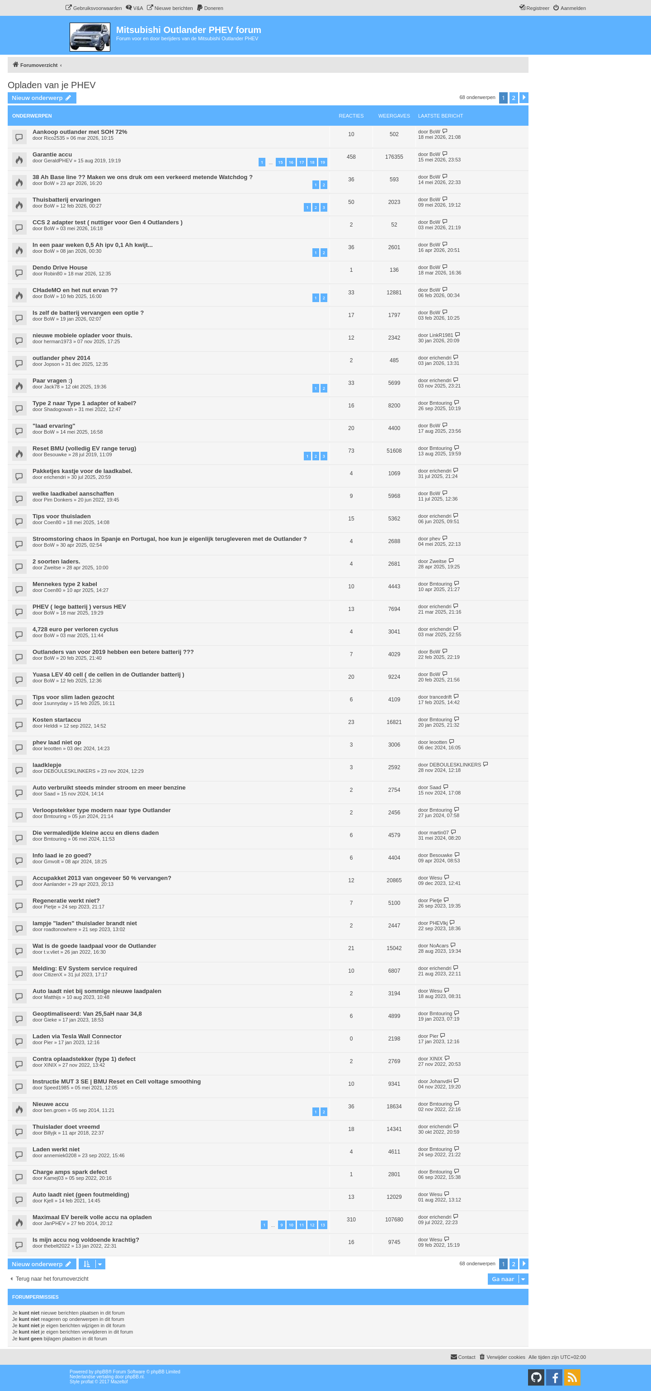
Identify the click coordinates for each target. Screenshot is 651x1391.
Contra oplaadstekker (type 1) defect (84, 1058)
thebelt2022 (57, 1246)
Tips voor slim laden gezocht (73, 697)
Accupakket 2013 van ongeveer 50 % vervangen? (102, 878)
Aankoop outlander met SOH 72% (80, 131)
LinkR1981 (441, 335)
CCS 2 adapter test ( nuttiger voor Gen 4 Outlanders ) (108, 222)
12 (312, 1225)
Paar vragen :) (52, 380)
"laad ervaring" (54, 425)
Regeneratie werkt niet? (66, 900)
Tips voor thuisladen (62, 516)
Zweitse (52, 567)
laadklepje (47, 765)
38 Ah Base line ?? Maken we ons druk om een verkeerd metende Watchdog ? (143, 177)
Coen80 (52, 522)
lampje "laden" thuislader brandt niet (85, 923)
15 (280, 162)
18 (312, 162)
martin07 (439, 832)
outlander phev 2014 (61, 358)
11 (301, 1225)
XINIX (50, 1065)
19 (323, 162)
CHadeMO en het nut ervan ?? (75, 290)
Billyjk (50, 1133)
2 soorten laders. (56, 561)
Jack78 (52, 386)
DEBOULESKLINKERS (69, 771)
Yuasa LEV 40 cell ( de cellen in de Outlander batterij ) (108, 674)
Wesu (435, 877)
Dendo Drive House (60, 267)
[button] (523, 97)
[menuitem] (93, 8)
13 (323, 1225)
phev (434, 538)
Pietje (50, 906)
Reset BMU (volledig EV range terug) (84, 448)
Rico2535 (54, 138)
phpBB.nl (134, 1376)
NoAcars (438, 945)
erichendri (440, 357)
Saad (50, 793)
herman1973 (58, 341)
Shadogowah (58, 409)
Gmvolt (52, 861)
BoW (434, 131)
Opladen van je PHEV (52, 85)
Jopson (52, 364)
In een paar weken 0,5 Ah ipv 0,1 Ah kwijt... (93, 244)
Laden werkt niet (56, 1149)
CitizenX (53, 974)
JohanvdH (440, 1081)
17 (301, 162)
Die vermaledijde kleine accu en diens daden (96, 832)
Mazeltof (119, 1381)
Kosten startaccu (57, 719)
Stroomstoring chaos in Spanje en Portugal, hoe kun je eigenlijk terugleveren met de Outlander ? (170, 538)
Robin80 (53, 273)
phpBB (101, 1371)
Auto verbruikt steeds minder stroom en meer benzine (109, 787)
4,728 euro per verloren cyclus (75, 629)
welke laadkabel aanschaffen (73, 493)
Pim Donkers (58, 499)
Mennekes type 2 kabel (65, 584)
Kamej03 (53, 1178)
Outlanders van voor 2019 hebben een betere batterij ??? (113, 651)
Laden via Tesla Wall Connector (77, 1036)
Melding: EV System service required (85, 968)
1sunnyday (56, 703)
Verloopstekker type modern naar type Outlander (102, 810)
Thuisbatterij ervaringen (66, 199)
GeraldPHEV (58, 160)
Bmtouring (440, 403)
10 (291, 1225)
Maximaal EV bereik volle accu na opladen (92, 1217)
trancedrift (440, 697)
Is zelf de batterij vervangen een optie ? (88, 312)
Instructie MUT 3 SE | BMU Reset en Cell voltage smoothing (117, 1081)
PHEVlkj (438, 923)
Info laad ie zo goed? (62, 855)
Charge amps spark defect (70, 1172)
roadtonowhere (60, 929)
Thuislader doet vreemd (66, 1126)
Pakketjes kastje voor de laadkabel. (82, 471)
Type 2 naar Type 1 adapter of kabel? (85, 403)
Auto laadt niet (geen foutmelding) (81, 1194)
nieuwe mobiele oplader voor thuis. (82, 335)
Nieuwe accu (51, 1104)
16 (291, 162)
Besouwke (55, 454)
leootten (52, 748)
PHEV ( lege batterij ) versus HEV (79, 606)
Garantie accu (52, 154)
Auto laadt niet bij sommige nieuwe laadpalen (97, 991)
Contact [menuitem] (463, 1356)
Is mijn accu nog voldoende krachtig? (86, 1239)
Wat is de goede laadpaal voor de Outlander (94, 945)
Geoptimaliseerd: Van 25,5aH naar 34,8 (87, 1013)
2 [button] (513, 98)
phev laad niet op (57, 742)
